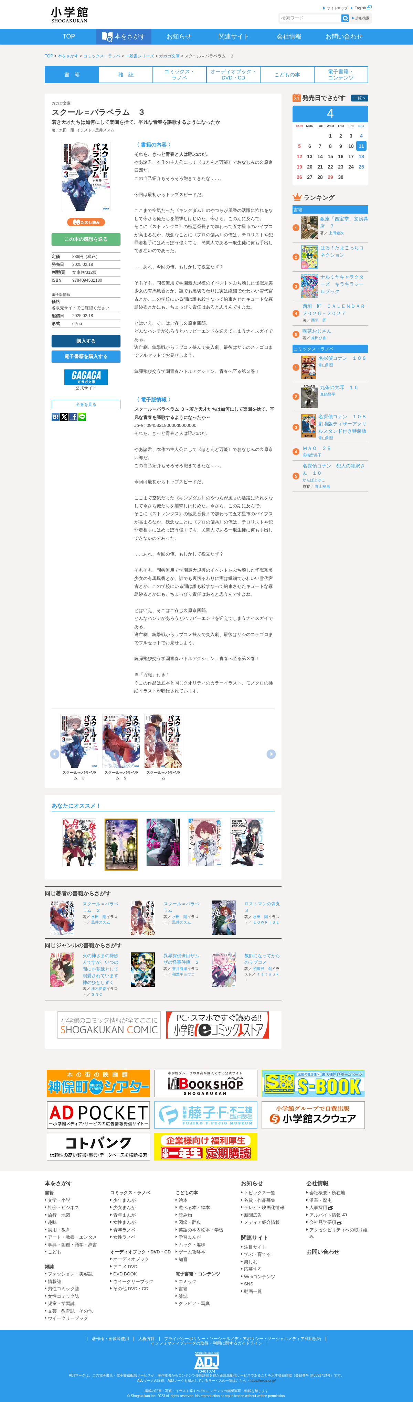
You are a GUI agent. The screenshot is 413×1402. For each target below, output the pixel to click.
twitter (64, 417)
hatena (56, 417)
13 (310, 156)
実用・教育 (59, 1229)
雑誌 (49, 1266)
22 (330, 167)
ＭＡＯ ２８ (317, 448)
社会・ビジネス (63, 1207)
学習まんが (192, 1237)
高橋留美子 (312, 455)
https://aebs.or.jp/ (263, 1380)
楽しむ (250, 1261)
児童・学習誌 (61, 1303)
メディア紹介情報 (262, 1222)
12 (299, 156)
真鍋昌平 (327, 394)
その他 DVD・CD (130, 1288)
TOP (49, 56)
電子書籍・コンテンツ (198, 1273)
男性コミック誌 (63, 1288)
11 (361, 146)
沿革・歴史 (320, 1200)
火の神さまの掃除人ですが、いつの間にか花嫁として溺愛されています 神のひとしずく (103, 969)
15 (330, 156)
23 (340, 167)
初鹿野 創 (262, 969)
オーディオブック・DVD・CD (140, 1251)
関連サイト (254, 1238)
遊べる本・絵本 (194, 1207)
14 (320, 156)
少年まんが (124, 1200)
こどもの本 (187, 1192)
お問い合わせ (322, 1252)
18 (361, 156)
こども (54, 1251)
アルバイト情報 (325, 1215)
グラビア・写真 (194, 1303)
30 (340, 177)
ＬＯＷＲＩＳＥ (266, 922)
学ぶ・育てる (257, 1254)
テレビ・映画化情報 (264, 1207)
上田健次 (336, 233)
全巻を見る (86, 404)
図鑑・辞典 (190, 1222)
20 (310, 167)
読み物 (185, 1215)
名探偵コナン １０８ (342, 358)
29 (330, 177)
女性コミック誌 (63, 1296)
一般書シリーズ (139, 56)
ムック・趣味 (192, 1244)
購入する (86, 341)
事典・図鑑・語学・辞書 (72, 1244)
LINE (82, 417)
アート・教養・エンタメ (72, 1237)
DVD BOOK (125, 1273)
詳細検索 (362, 18)
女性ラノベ (124, 1237)
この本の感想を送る (86, 239)
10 (351, 146)
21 (320, 167)
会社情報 (317, 1183)
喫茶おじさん (317, 331)
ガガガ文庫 (169, 56)
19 (299, 167)
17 (351, 156)
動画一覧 (253, 1291)
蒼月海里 (179, 969)
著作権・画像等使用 (110, 1338)
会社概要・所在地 (327, 1192)
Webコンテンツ (260, 1276)
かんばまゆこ (314, 480)
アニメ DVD (125, 1266)
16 (340, 156)
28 (320, 177)
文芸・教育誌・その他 (70, 1311)
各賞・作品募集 (259, 1200)
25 (361, 167)
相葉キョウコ (183, 974)
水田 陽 (66, 130)
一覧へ (359, 98)
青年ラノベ (124, 1229)
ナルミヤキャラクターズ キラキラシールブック (342, 284)
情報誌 (54, 1281)
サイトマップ (337, 8)
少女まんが (124, 1207)
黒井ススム (104, 130)
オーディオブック (131, 1259)
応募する (253, 1269)
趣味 (52, 1222)
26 (299, 177)
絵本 (183, 1200)
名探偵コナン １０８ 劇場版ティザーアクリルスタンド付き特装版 (344, 424)
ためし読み (86, 222)
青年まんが (124, 1215)
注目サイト (255, 1247)
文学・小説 (59, 1200)
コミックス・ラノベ (101, 56)
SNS (248, 1283)
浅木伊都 (98, 988)
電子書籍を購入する (86, 356)
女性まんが (124, 1222)
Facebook (73, 417)
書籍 (49, 1192)
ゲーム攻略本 (192, 1251)
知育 (183, 1259)
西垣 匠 (318, 320)
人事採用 (318, 1207)
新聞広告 (253, 1215)
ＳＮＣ (97, 994)
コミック (188, 1281)
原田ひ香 (318, 338)
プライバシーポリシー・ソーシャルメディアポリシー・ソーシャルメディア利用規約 (242, 1338)
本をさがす (68, 56)
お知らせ (252, 1183)
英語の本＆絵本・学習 (201, 1229)
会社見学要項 (322, 1222)
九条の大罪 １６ (339, 387)
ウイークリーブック (68, 1318)
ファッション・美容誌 (70, 1273)
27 (310, 177)
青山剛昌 (325, 365)
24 (351, 167)
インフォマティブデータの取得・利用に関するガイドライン (206, 1343)
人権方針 (146, 1338)
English (363, 8)
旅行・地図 (59, 1215)
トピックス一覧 (259, 1192)
